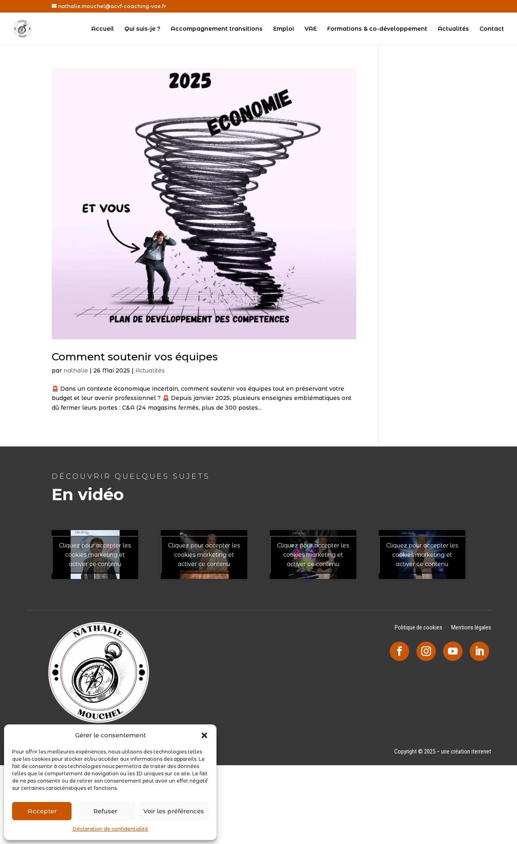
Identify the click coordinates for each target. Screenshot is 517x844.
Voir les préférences (173, 811)
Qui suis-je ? (142, 29)
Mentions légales (471, 628)
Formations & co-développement (377, 29)
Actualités (453, 29)
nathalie (75, 370)
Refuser (105, 811)
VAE (311, 29)
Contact (491, 29)
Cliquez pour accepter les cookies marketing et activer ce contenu (95, 554)
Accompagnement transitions (217, 29)
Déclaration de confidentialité (110, 829)
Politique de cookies (418, 628)
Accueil (102, 29)
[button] (204, 735)
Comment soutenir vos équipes (135, 356)
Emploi (283, 29)
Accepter (42, 811)
